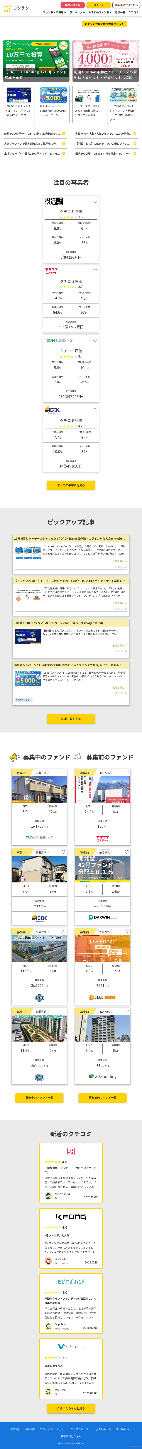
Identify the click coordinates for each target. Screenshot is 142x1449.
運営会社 (15, 1429)
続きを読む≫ (120, 561)
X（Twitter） (124, 1429)
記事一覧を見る (71, 719)
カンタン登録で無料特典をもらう (104, 24)
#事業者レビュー (23, 699)
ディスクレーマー (81, 1429)
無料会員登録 (72, 4)
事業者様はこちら (71, 1436)
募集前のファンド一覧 (102, 1097)
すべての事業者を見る (71, 485)
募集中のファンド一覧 (39, 1097)
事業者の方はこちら (126, 4)
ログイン (98, 4)
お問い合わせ (103, 1429)
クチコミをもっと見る (71, 1408)
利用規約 (30, 1429)
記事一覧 (120, 12)
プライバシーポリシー (53, 1429)
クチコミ (133, 12)
